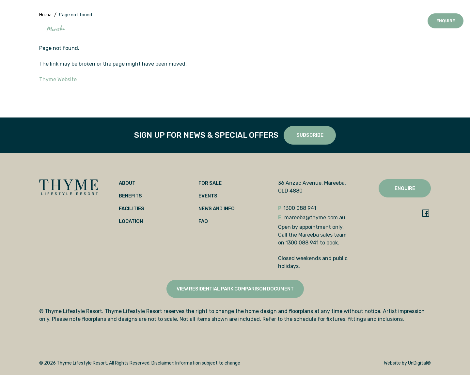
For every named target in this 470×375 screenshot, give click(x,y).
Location (166, 20)
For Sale (191, 20)
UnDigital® (419, 363)
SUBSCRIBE (309, 135)
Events (214, 20)
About (92, 20)
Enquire (445, 20)
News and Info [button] (242, 20)
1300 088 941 (405, 21)
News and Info (216, 208)
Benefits (114, 20)
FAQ (203, 221)
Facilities (140, 20)
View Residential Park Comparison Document (235, 289)
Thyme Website (58, 79)
